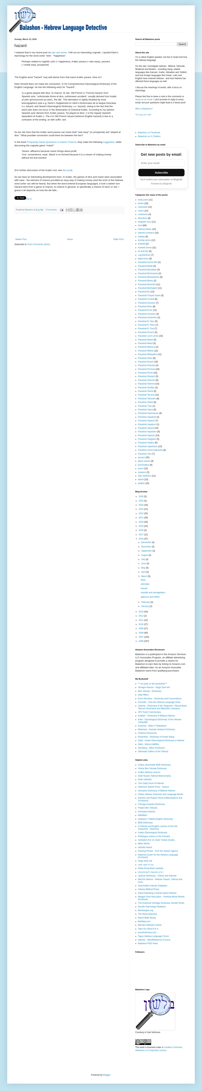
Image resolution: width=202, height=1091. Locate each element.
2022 (141, 513)
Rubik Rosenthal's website (150, 868)
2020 (141, 522)
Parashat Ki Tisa (146, 328)
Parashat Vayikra (146, 442)
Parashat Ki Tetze (146, 325)
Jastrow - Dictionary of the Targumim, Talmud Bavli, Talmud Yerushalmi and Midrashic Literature (162, 707)
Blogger (106, 1075)
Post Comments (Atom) (39, 244)
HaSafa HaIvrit (145, 847)
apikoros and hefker (150, 597)
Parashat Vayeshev (147, 431)
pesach (141, 457)
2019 (141, 526)
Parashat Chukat (146, 299)
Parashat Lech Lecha (148, 336)
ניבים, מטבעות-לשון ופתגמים (150, 872)
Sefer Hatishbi (145, 779)
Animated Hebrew (146, 811)
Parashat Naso (145, 358)
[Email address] (161, 163)
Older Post (118, 239)
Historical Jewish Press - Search (153, 787)
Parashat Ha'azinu (147, 314)
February (145, 602)
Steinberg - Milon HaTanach (151, 748)
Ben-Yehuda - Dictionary (149, 691)
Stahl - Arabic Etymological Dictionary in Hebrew (161, 740)
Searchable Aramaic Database (152, 885)
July (143, 559)
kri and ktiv (143, 251)
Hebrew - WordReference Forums (154, 940)
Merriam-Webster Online (149, 925)
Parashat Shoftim (146, 387)
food (140, 225)
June (143, 563)
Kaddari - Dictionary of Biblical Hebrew (156, 715)
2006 (141, 641)
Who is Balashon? (144, 108)
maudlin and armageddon (153, 592)
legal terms (143, 258)
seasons (142, 472)
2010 (141, 624)
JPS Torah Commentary (149, 712)
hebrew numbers (146, 233)
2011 (141, 620)
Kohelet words (145, 247)
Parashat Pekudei (146, 365)
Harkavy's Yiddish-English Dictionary (155, 819)
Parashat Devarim (146, 303)
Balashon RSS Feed (148, 943)
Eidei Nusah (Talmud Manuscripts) (154, 776)
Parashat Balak (145, 266)
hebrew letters (145, 229)
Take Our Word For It (148, 929)
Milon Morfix (144, 843)
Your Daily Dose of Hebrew (151, 783)
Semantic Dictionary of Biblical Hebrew (156, 790)
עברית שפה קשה (145, 864)
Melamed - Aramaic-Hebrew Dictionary (156, 729)
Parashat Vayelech (147, 424)
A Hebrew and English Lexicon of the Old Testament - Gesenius (157, 827)
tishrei (141, 479)
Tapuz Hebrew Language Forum (153, 936)
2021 (141, 517)
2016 (141, 538)
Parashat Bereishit (147, 284)
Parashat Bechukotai (148, 273)
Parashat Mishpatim (147, 354)
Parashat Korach (146, 332)
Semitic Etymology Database (152, 906)
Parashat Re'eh (145, 372)
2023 (141, 509)
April (143, 572)
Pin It (29, 199)
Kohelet (141, 244)
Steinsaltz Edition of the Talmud (153, 751)
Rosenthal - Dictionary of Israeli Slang (156, 737)
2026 (141, 496)
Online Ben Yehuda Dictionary (152, 768)
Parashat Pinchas (146, 369)
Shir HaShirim (144, 476)
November (146, 546)
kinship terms (144, 240)
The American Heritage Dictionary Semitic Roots (161, 903)
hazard (144, 588)
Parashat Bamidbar (147, 269)
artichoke (145, 584)
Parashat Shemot (146, 384)
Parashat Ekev (145, 306)
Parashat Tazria (145, 391)
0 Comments (51, 210)
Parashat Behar (145, 280)
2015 (141, 611)
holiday (141, 236)
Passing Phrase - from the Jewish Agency (158, 851)
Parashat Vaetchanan (148, 413)
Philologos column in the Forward (154, 836)
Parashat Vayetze (146, 435)
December (146, 542)
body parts (143, 199)
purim (140, 468)
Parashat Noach (145, 361)
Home (70, 239)
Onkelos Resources (147, 733)
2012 (141, 616)
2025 (141, 501)
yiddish (141, 483)
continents (143, 214)
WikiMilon (142, 815)
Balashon (29, 210)
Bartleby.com (144, 921)
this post (67, 170)
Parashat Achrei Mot (147, 262)
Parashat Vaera (145, 409)
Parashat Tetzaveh (147, 398)
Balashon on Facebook (149, 132)
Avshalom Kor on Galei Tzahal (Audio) (156, 840)
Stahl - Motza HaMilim (148, 744)
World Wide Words (147, 918)
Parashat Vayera (146, 428)
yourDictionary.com (147, 932)
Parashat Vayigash (147, 439)
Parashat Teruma (146, 395)
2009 (141, 628)
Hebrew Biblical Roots (148, 889)
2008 (141, 633)
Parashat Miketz (145, 350)
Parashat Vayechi (146, 420)
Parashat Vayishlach (148, 446)
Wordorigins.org (145, 910)
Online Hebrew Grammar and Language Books (160, 794)
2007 (141, 637)
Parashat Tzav (145, 406)
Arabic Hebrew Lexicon (149, 772)
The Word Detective (147, 914)
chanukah (142, 207)
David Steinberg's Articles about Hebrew (157, 893)
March (144, 576)
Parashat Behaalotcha (148, 277)
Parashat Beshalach (147, 288)
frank (143, 580)
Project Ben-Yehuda (147, 808)
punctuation (143, 465)
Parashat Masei (145, 339)
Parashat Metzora (146, 347)
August (145, 555)
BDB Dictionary (145, 822)
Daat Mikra (143, 695)
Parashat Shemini (146, 380)
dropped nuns (144, 222)
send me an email (143, 99)
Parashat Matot (145, 343)
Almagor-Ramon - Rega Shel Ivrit (154, 687)
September (146, 551)
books (141, 203)
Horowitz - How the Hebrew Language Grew (159, 702)
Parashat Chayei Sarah (149, 295)
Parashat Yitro (145, 454)
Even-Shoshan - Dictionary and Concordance (159, 698)
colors (141, 210)
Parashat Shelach (146, 376)
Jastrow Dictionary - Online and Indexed (157, 875)
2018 (141, 530)
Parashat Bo (144, 291)
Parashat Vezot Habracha (150, 450)
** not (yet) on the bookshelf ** (152, 683)
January (145, 606)
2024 (141, 505)
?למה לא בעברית (143, 114)
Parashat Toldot (145, 402)
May (143, 568)
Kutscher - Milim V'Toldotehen (152, 726)
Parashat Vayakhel (147, 417)
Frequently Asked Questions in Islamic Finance (51, 142)
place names (144, 461)
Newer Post (21, 239)
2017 (141, 534)
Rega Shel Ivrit (145, 861)
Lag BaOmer (144, 255)
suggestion (109, 142)
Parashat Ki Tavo (146, 321)
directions (142, 218)
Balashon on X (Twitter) (149, 136)
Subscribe (161, 172)
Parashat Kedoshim (147, 317)
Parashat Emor (145, 310)
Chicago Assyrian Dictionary (151, 804)
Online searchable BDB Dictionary (154, 765)
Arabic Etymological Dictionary (152, 832)
